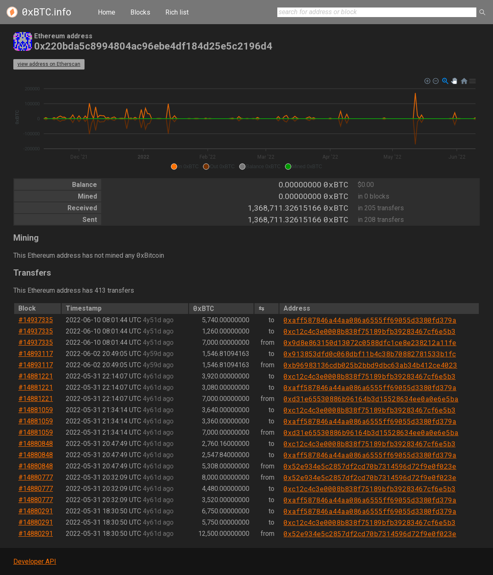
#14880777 (35, 477)
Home (106, 12)
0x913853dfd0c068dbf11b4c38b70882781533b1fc (370, 353)
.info (46, 12)
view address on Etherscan (48, 64)
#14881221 (35, 376)
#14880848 (35, 444)
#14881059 (35, 410)
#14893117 (35, 354)
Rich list (177, 12)
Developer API (34, 561)
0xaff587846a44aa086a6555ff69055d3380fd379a (370, 320)
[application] (246, 124)
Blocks (140, 12)
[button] (185, 166)
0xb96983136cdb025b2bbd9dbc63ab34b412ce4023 (370, 365)
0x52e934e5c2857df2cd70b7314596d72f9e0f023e (370, 466)
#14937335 (35, 320)
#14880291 (35, 511)
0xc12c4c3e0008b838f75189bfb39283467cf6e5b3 (370, 331)
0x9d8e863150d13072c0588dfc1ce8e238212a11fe (370, 342)
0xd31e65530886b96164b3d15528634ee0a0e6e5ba (371, 398)
